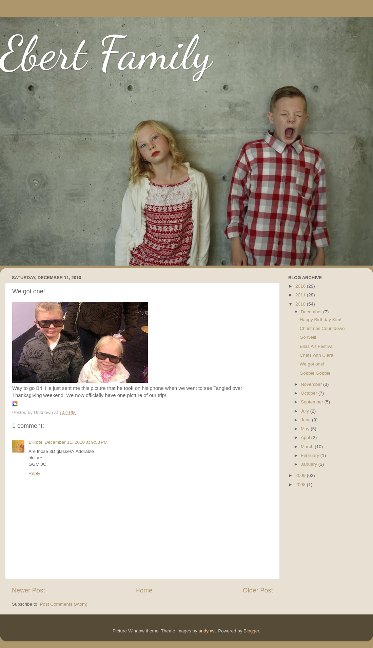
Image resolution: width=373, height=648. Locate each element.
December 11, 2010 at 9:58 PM (75, 442)
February (310, 455)
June (306, 419)
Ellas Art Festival (317, 346)
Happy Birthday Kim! (320, 319)
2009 (301, 475)
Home (143, 590)
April (306, 437)
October (309, 393)
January (309, 464)
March (308, 446)
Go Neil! (308, 337)
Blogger (251, 630)
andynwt (206, 630)
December (312, 311)
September (313, 401)
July (305, 411)
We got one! (312, 364)
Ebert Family (106, 52)
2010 (301, 304)
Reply (34, 473)
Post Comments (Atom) (63, 604)
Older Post (258, 590)
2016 (301, 286)
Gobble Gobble (315, 373)
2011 (301, 294)
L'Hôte (35, 442)
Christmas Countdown (322, 328)
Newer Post (28, 590)
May (306, 428)
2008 (301, 484)
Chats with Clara (316, 355)
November (312, 384)
